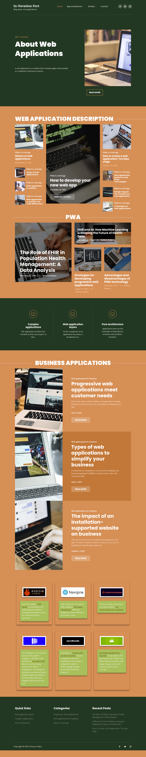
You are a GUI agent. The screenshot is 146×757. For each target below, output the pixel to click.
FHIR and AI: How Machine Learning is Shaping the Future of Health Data (102, 233)
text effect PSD (38, 668)
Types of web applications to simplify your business (92, 459)
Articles (92, 6)
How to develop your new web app (70, 182)
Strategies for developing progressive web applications (86, 280)
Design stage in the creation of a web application (122, 193)
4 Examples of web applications (122, 207)
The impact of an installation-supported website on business (96, 530)
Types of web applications (32, 173)
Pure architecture (112, 324)
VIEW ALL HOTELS (62, 196)
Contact (104, 6)
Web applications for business (85, 379)
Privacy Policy (36, 753)
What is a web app (22, 152)
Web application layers (73, 326)
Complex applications (33, 326)
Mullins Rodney (49, 275)
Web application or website (34, 187)
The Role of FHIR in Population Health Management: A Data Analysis (43, 261)
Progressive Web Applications (66, 721)
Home (59, 6)
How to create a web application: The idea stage (116, 158)
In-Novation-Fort (26, 6)
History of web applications (23, 157)
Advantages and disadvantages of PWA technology (117, 278)
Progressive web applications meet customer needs (96, 390)
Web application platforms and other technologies (122, 178)
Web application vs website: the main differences (34, 201)
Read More (95, 92)
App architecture (75, 6)
